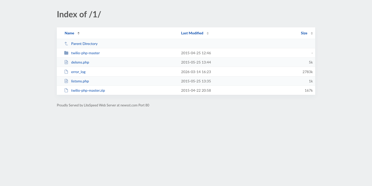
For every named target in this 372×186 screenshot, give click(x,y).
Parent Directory (81, 43)
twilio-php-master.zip (84, 90)
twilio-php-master (82, 53)
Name (69, 33)
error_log (75, 71)
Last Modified (192, 33)
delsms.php (76, 62)
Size (304, 33)
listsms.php (76, 81)
